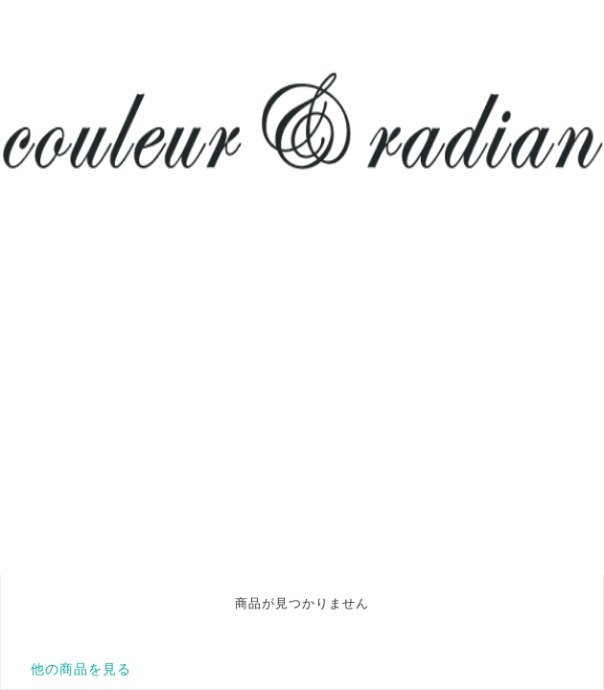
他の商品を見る (81, 669)
